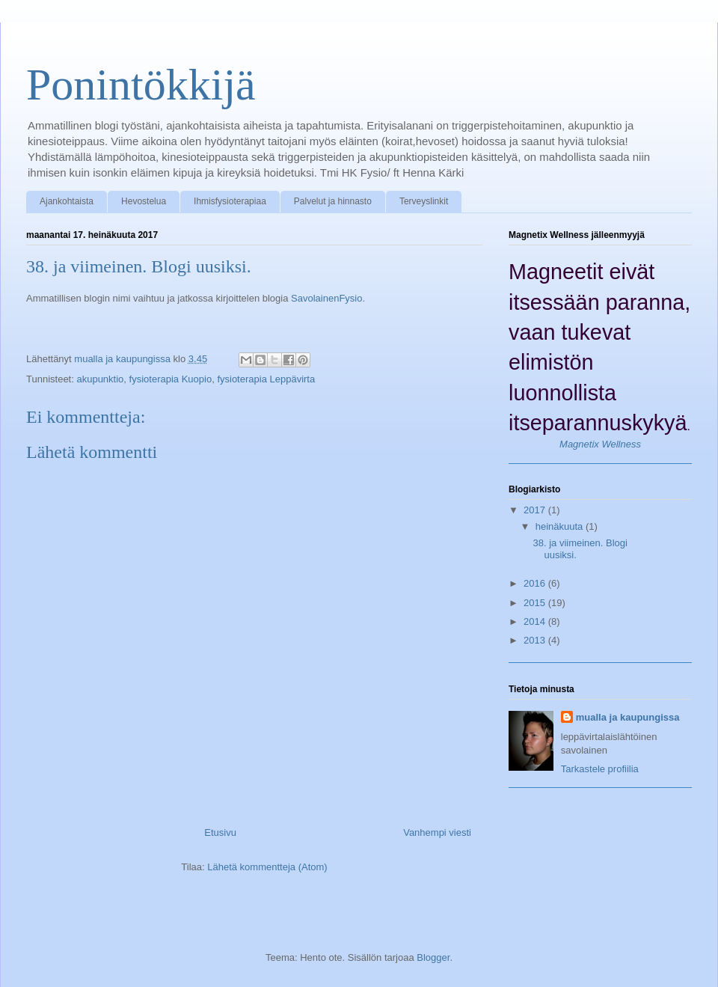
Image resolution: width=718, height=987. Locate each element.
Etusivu (220, 832)
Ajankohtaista (66, 201)
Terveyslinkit (423, 201)
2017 (536, 510)
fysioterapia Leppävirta (266, 379)
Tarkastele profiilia (600, 768)
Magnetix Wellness (600, 444)
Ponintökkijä (141, 84)
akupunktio (99, 379)
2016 (536, 583)
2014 (536, 621)
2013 (536, 640)
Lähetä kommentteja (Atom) (267, 867)
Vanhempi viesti (437, 832)
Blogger (433, 957)
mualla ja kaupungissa (628, 717)
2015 (536, 602)
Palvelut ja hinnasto (333, 201)
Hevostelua (143, 201)
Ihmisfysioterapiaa (230, 201)
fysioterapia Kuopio (170, 379)
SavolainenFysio (326, 298)
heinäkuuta (561, 526)
